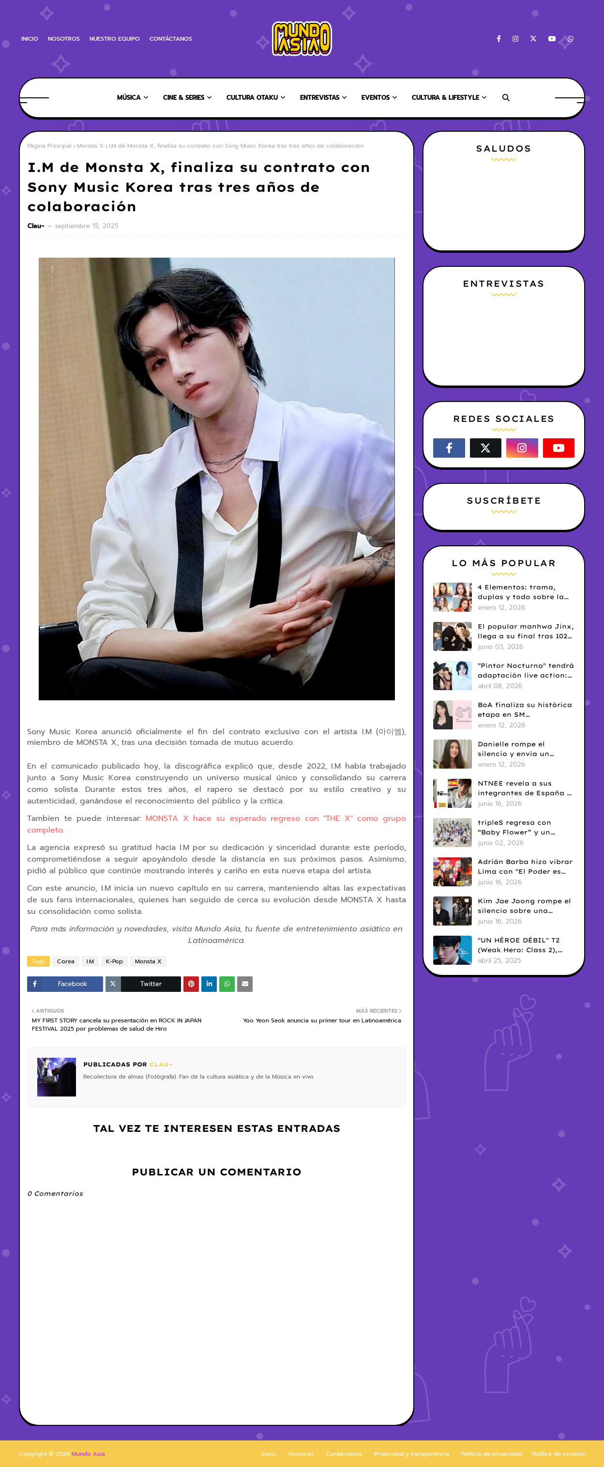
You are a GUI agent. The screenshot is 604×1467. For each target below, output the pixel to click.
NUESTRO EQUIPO (115, 38)
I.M (90, 961)
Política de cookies (558, 1454)
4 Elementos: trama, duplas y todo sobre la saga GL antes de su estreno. (521, 592)
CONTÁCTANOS (171, 38)
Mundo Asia (88, 1454)
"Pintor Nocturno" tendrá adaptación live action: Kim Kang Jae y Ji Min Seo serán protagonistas (526, 671)
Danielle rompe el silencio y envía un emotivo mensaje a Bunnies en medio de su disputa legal (523, 749)
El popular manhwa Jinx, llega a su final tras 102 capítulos (526, 631)
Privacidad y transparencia (411, 1454)
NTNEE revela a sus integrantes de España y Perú (524, 788)
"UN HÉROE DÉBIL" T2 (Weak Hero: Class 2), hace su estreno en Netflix (518, 945)
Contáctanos (344, 1454)
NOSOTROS (64, 38)
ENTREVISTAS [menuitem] (319, 97)
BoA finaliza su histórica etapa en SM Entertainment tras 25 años (525, 710)
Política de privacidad (491, 1454)
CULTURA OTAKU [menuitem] (252, 97)
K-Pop (114, 961)
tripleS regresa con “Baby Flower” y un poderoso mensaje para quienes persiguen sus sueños (523, 827)
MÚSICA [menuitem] (129, 97)
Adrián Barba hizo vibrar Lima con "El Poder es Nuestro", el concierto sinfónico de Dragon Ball (525, 867)
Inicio (268, 1454)
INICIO (29, 38)
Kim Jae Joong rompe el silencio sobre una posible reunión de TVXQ (525, 906)
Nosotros (301, 1454)
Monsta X (90, 145)
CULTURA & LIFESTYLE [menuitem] (445, 97)
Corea (66, 961)
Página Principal (49, 145)
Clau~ (37, 226)
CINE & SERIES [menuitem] (183, 97)
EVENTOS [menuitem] (376, 97)
